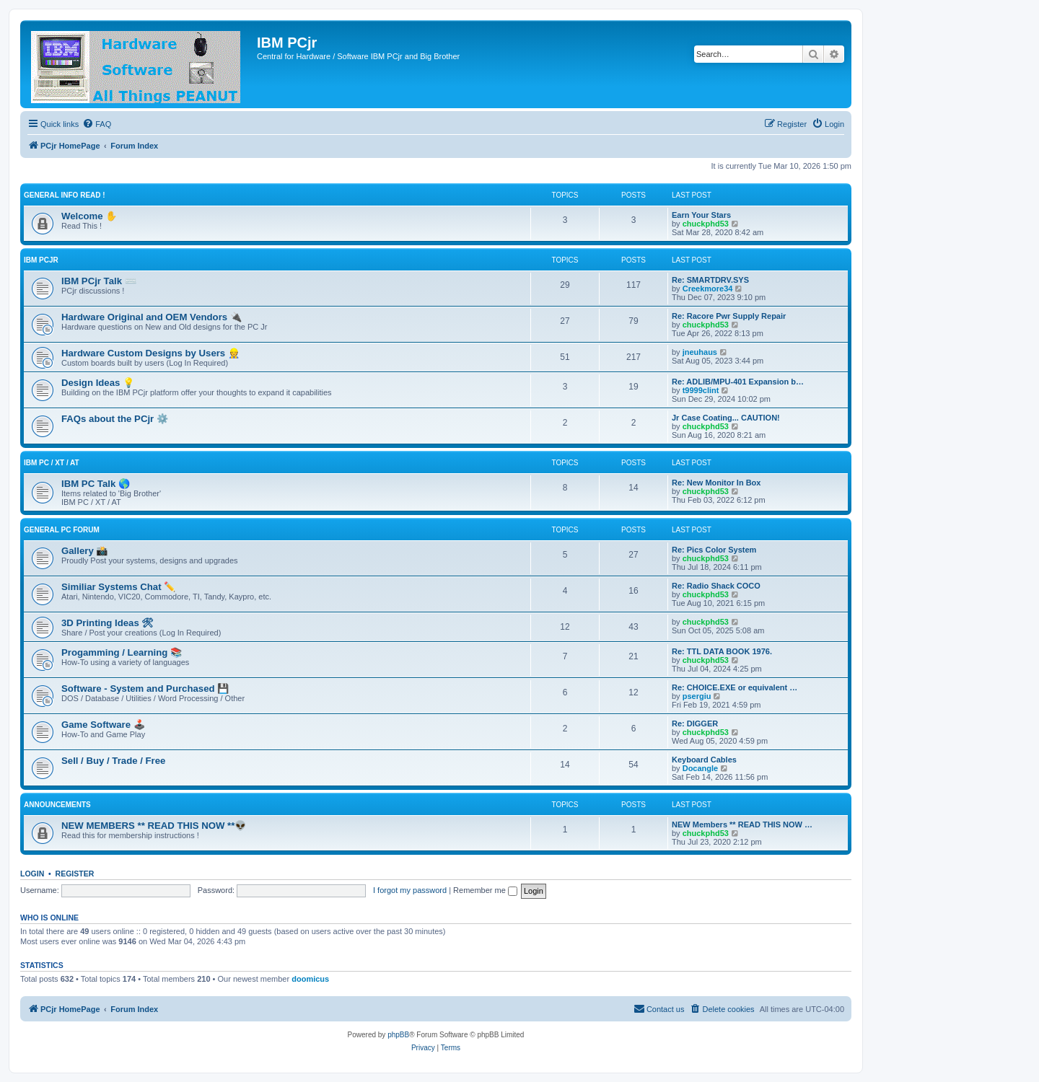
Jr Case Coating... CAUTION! (726, 417)
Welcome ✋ (89, 216)
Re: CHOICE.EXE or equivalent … (734, 687)
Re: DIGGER (695, 723)
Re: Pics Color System (714, 549)
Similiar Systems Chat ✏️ (118, 586)
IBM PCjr (41, 260)
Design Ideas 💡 (97, 382)
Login (32, 873)
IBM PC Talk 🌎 (95, 483)
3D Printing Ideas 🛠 (107, 622)
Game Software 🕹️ (103, 724)
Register (75, 873)
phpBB (398, 1035)
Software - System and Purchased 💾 (145, 688)
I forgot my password (410, 890)
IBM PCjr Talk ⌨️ (98, 281)
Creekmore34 (708, 288)
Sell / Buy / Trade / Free (113, 760)
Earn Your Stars (701, 215)
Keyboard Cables (704, 759)
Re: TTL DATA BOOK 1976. (722, 651)
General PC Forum (62, 530)
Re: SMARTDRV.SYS (710, 280)
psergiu (697, 696)
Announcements (57, 805)
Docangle (701, 768)
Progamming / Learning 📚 (121, 652)
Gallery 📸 (84, 550)
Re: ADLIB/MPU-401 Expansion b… (738, 381)
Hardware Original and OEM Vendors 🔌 (151, 317)
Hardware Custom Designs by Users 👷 (150, 353)
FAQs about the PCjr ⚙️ (114, 418)
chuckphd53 (706, 223)
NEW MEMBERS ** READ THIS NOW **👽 (153, 825)
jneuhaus (700, 352)
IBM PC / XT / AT (51, 463)
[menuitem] (96, 124)
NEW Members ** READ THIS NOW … (742, 824)
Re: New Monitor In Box (716, 482)
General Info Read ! (64, 195)
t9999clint (701, 390)
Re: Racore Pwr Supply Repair (729, 316)
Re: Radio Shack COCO (716, 585)
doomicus (310, 979)
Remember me (485, 890)
